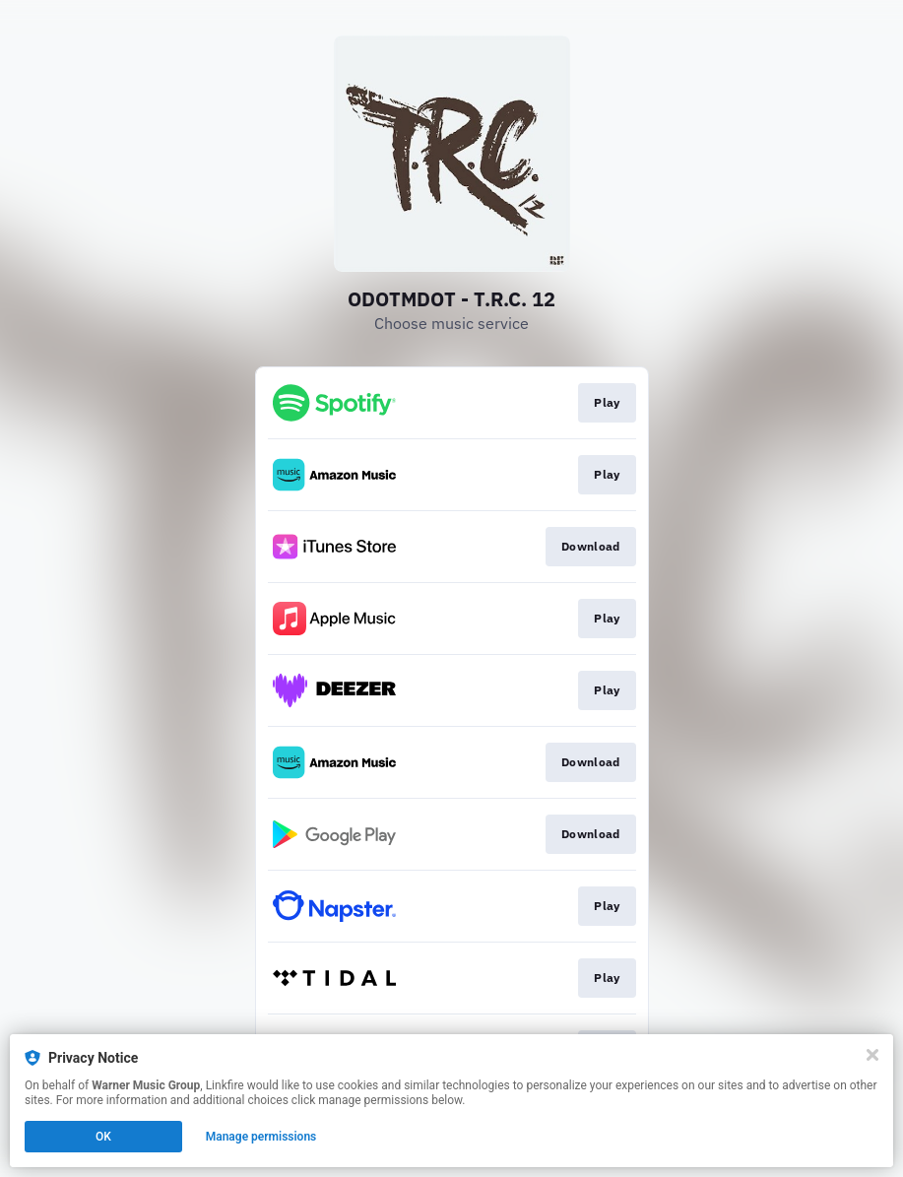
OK (103, 1137)
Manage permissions (261, 1137)
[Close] (872, 1055)
